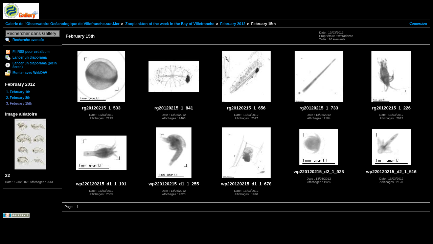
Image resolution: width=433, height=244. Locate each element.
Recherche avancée (28, 40)
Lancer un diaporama (30, 57)
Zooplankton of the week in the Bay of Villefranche (169, 24)
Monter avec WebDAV (30, 73)
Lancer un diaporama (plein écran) (35, 65)
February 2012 (233, 24)
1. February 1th (18, 92)
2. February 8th (18, 98)
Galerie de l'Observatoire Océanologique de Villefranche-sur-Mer (62, 24)
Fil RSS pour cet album (31, 52)
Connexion (418, 23)
